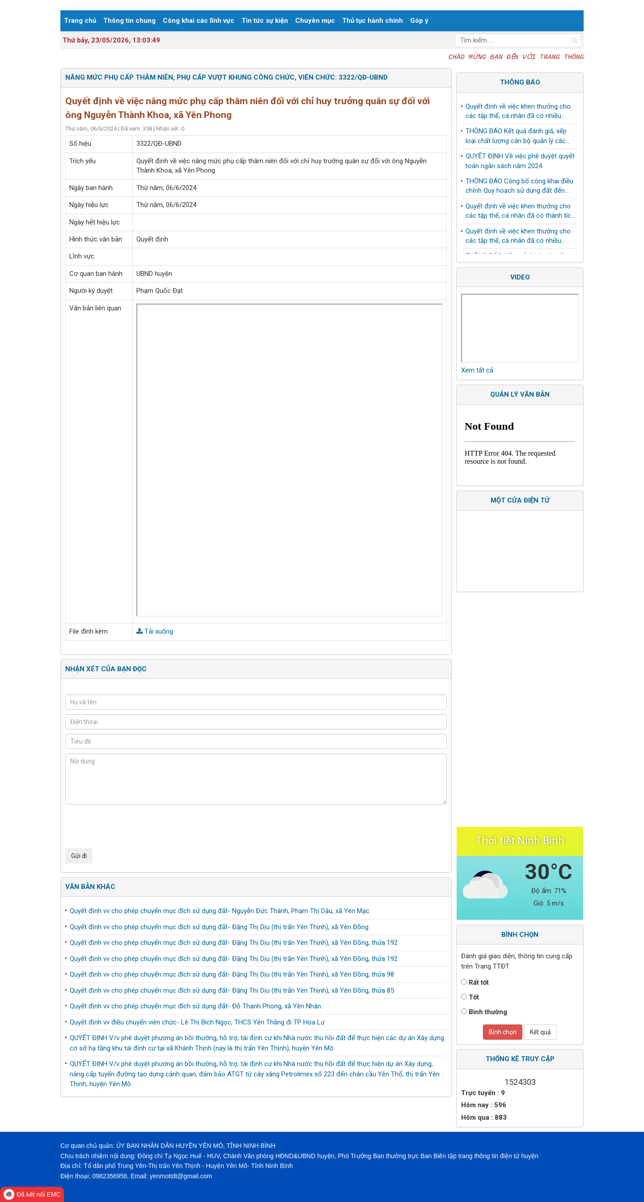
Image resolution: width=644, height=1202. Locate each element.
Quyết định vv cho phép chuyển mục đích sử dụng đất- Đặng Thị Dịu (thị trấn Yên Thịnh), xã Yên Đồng (219, 927)
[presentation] (133, 826)
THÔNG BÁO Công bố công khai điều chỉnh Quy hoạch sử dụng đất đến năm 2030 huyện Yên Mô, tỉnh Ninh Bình (519, 188)
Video (520, 277)
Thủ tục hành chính (372, 21)
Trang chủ (80, 21)
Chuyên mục (315, 21)
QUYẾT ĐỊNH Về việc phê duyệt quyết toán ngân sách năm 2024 (520, 162)
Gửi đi (79, 855)
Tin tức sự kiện (265, 21)
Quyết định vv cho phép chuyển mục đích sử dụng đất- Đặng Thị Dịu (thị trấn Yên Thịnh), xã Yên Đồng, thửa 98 (232, 974)
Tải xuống (154, 631)
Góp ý (419, 21)
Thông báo (520, 82)
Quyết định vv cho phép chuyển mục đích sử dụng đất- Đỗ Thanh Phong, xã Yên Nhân (195, 1006)
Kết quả (540, 1032)
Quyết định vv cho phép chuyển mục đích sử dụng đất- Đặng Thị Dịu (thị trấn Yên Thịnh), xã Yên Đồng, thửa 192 (234, 943)
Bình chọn (503, 1032)
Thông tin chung (129, 21)
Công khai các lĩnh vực (198, 21)
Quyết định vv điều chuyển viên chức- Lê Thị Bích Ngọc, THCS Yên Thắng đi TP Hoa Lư (197, 1022)
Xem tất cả (477, 370)
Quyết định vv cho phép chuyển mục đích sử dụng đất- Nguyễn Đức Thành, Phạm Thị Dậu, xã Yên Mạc (219, 911)
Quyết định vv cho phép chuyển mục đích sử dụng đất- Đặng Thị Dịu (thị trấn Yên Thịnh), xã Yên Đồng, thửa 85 (232, 990)
